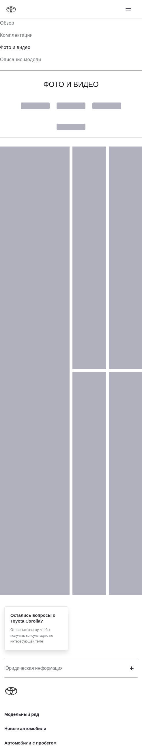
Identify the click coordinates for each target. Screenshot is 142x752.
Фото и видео (15, 47)
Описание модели (20, 59)
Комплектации (16, 35)
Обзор (7, 23)
